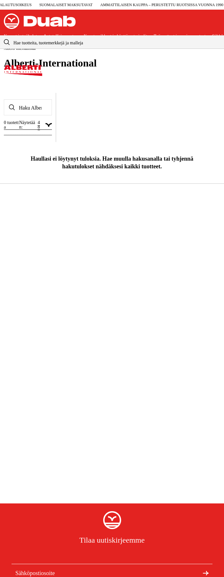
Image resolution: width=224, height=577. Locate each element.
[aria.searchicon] (6, 42)
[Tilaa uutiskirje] (206, 572)
